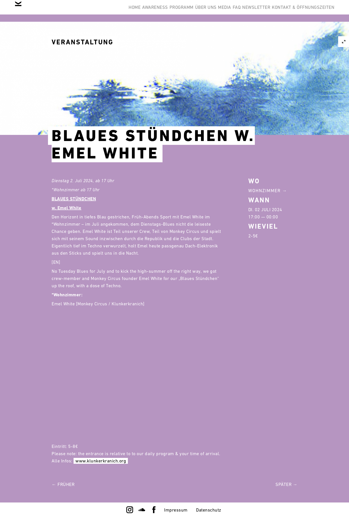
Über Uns (174, 10)
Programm (143, 10)
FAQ (219, 10)
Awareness (110, 10)
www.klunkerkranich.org (100, 460)
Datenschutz (208, 509)
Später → (286, 484)
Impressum (176, 509)
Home (83, 10)
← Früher (63, 484)
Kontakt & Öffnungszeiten (299, 10)
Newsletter (246, 10)
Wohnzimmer (264, 190)
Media (200, 10)
